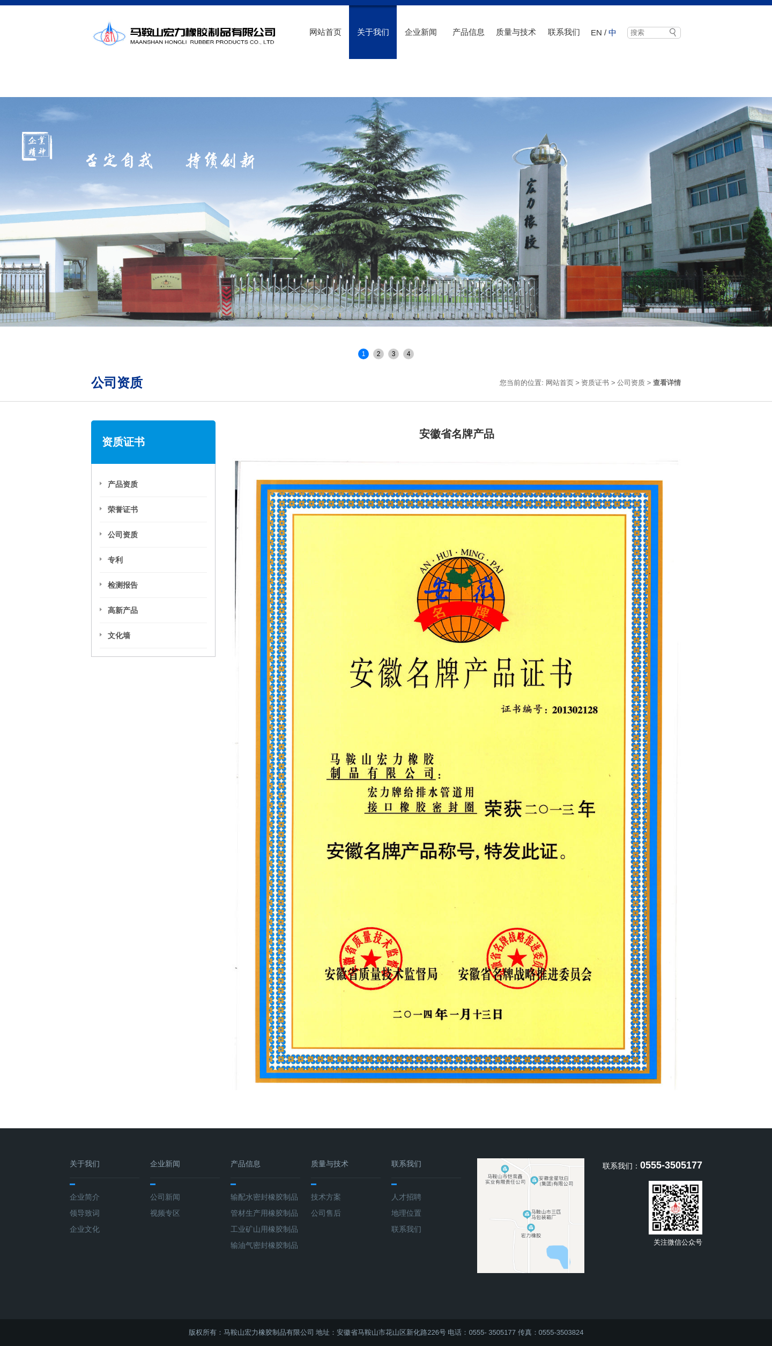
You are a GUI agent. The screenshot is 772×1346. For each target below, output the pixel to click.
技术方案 (326, 1197)
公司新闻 (165, 1197)
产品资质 (123, 484)
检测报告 (123, 585)
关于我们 (373, 31)
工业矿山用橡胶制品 (264, 1229)
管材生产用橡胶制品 (264, 1213)
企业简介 (85, 1197)
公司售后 (326, 1213)
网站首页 (325, 31)
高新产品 (123, 610)
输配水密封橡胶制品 (264, 1197)
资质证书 (595, 383)
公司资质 (631, 383)
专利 (115, 560)
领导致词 (85, 1213)
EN (596, 32)
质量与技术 (516, 31)
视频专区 (165, 1213)
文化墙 (119, 635)
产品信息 (468, 31)
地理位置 (406, 1213)
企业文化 (85, 1229)
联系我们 (564, 31)
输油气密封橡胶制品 (264, 1245)
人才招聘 (406, 1197)
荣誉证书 (123, 509)
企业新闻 (421, 31)
